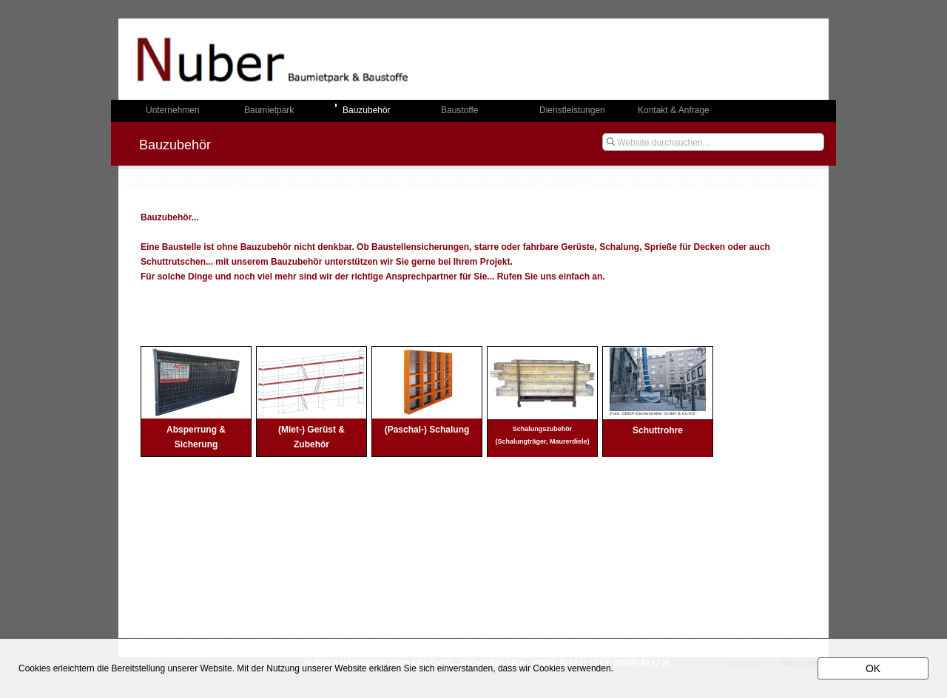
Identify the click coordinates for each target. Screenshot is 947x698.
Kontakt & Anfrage (674, 110)
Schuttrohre (658, 430)
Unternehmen (173, 110)
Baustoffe (459, 110)
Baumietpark (269, 110)
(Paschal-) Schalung (427, 429)
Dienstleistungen (572, 110)
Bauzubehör (367, 110)
